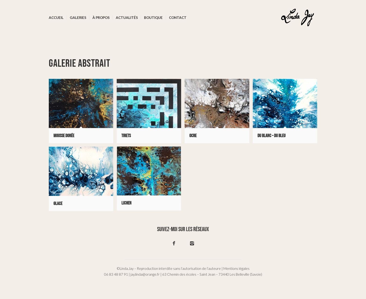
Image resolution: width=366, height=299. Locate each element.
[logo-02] (297, 17)
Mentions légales (236, 268)
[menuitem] (56, 17)
